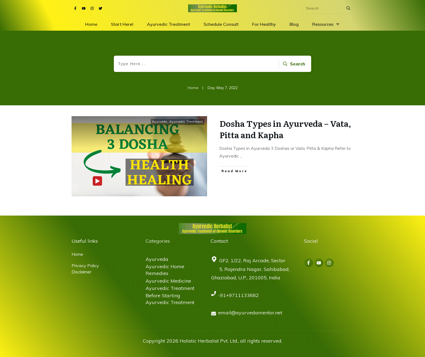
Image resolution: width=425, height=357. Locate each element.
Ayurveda (159, 122)
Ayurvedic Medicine (168, 281)
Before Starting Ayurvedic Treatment (170, 298)
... (241, 156)
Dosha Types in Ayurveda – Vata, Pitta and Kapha (285, 129)
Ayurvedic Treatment (186, 122)
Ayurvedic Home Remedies (165, 269)
